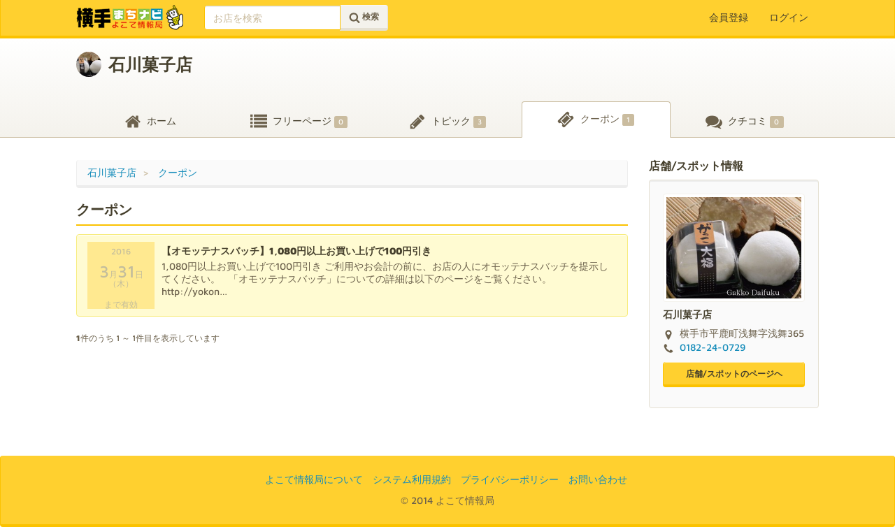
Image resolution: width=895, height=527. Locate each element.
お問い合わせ (597, 479)
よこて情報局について (314, 479)
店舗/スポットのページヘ (734, 373)
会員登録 (728, 17)
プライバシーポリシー (510, 479)
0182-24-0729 (712, 347)
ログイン (788, 17)
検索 (364, 17)
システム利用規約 (412, 479)
